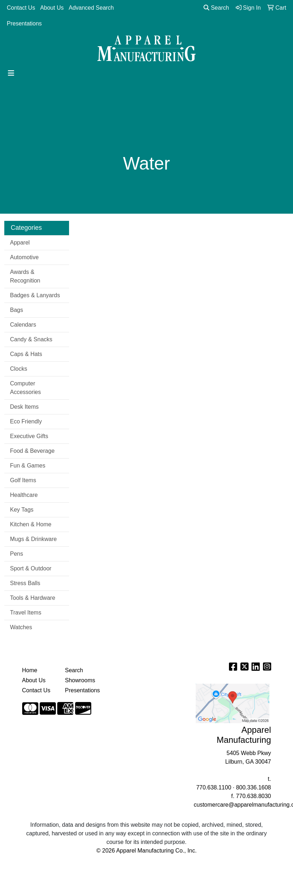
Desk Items (24, 407)
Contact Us (21, 8)
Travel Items (25, 612)
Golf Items (23, 480)
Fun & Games (27, 465)
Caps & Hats (26, 354)
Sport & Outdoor (31, 568)
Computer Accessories (25, 387)
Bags (16, 310)
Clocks (18, 369)
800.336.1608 (253, 787)
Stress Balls (25, 583)
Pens (16, 554)
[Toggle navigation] (11, 73)
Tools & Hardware (32, 598)
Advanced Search (91, 8)
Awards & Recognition (25, 276)
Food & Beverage (32, 451)
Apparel (20, 242)
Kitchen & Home (31, 524)
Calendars (23, 325)
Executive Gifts (29, 436)
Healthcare (24, 495)
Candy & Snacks (31, 339)
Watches (21, 627)
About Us (52, 8)
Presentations (24, 23)
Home (30, 670)
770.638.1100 (213, 787)
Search (216, 8)
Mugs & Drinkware (33, 539)
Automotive (24, 257)
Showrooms (80, 680)
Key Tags (22, 510)
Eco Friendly (26, 421)
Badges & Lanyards (35, 295)
